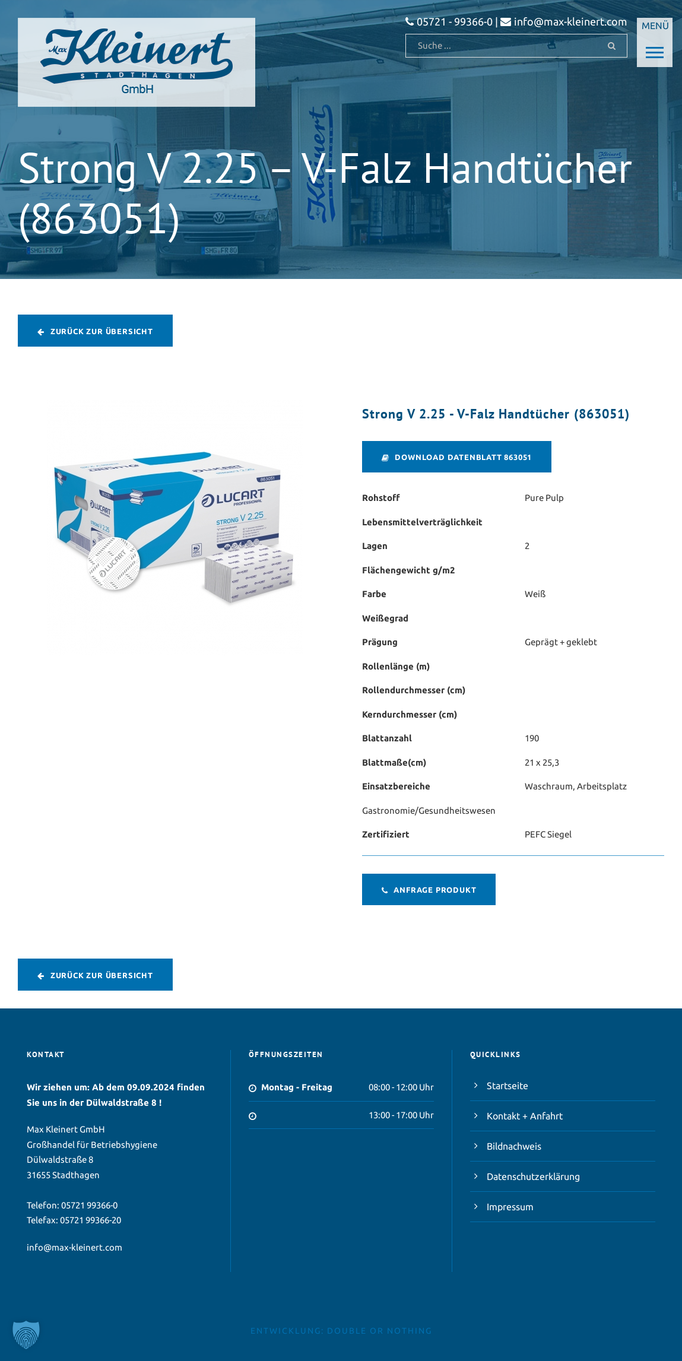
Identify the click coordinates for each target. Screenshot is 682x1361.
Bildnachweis (514, 1146)
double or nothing (379, 1330)
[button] (26, 1335)
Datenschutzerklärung (533, 1176)
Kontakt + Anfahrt (525, 1116)
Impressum (510, 1206)
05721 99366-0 (89, 1205)
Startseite (507, 1085)
